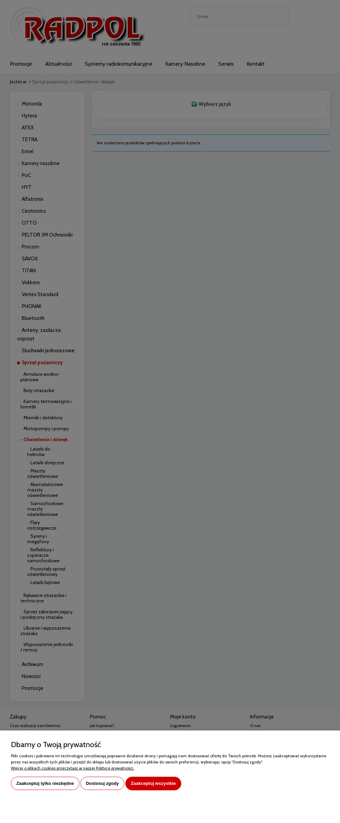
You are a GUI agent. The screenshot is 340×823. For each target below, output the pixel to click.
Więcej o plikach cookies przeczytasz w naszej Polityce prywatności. (72, 768)
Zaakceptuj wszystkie (153, 783)
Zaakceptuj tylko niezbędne (45, 783)
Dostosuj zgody (102, 783)
